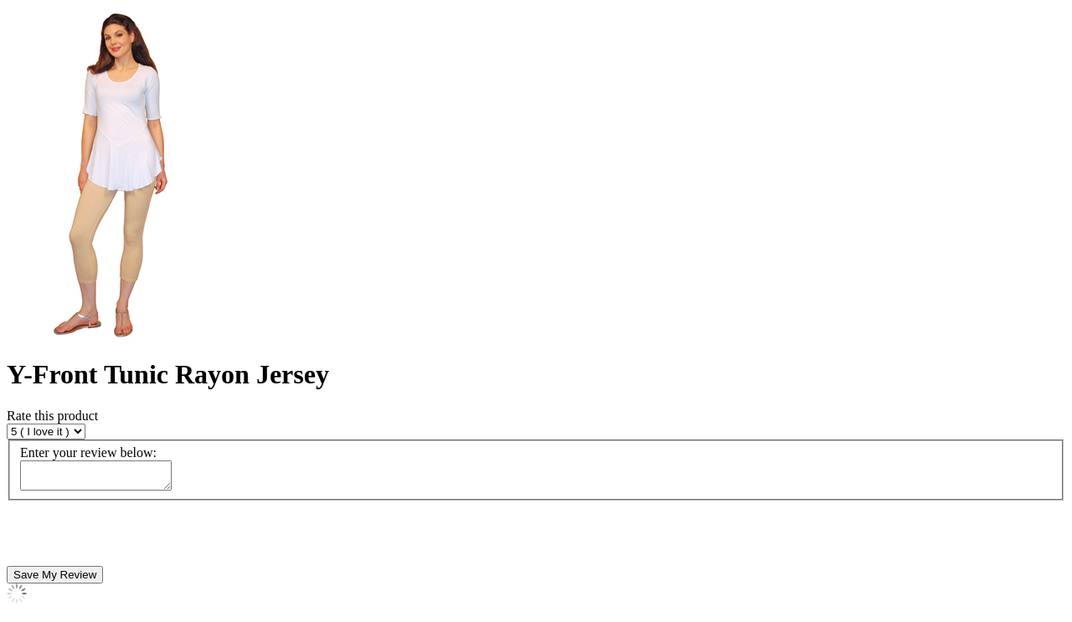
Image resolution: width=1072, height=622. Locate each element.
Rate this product (52, 416)
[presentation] (134, 538)
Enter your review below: (88, 452)
